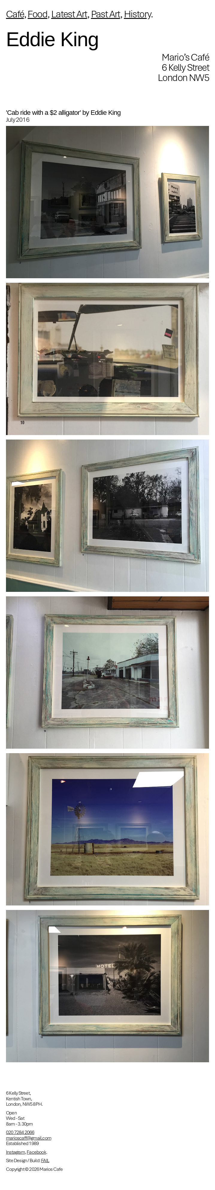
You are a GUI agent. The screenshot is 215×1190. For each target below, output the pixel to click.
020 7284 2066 (20, 1132)
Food (37, 14)
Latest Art (69, 14)
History (137, 14)
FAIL (45, 1160)
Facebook (36, 1152)
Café (15, 14)
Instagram (15, 1152)
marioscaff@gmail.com (28, 1138)
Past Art (105, 14)
